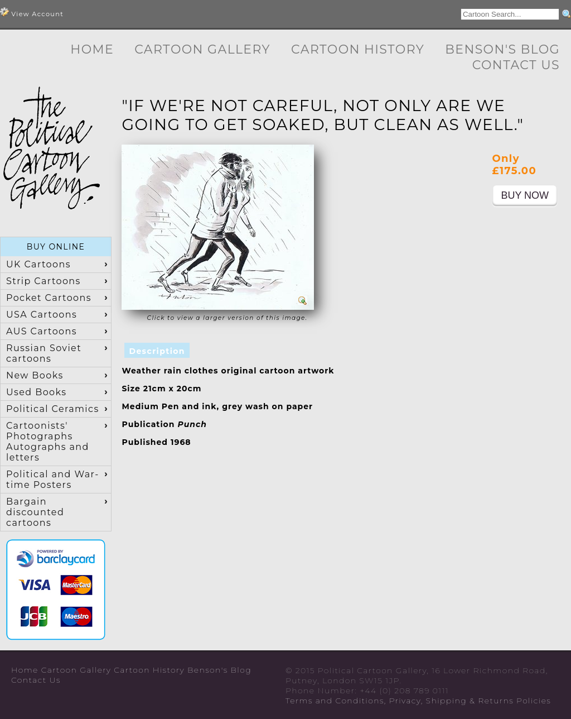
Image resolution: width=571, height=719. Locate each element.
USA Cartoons (41, 314)
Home (92, 49)
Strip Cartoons (43, 281)
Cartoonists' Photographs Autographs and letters (47, 441)
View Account (32, 12)
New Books (35, 375)
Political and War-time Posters (52, 479)
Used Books (36, 392)
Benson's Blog (502, 49)
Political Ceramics (52, 409)
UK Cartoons (38, 264)
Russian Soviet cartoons (43, 353)
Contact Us (516, 65)
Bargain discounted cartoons (35, 512)
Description (157, 351)
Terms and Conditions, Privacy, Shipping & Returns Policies (418, 701)
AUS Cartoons (41, 331)
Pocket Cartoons (48, 298)
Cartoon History (357, 49)
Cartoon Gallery (202, 49)
